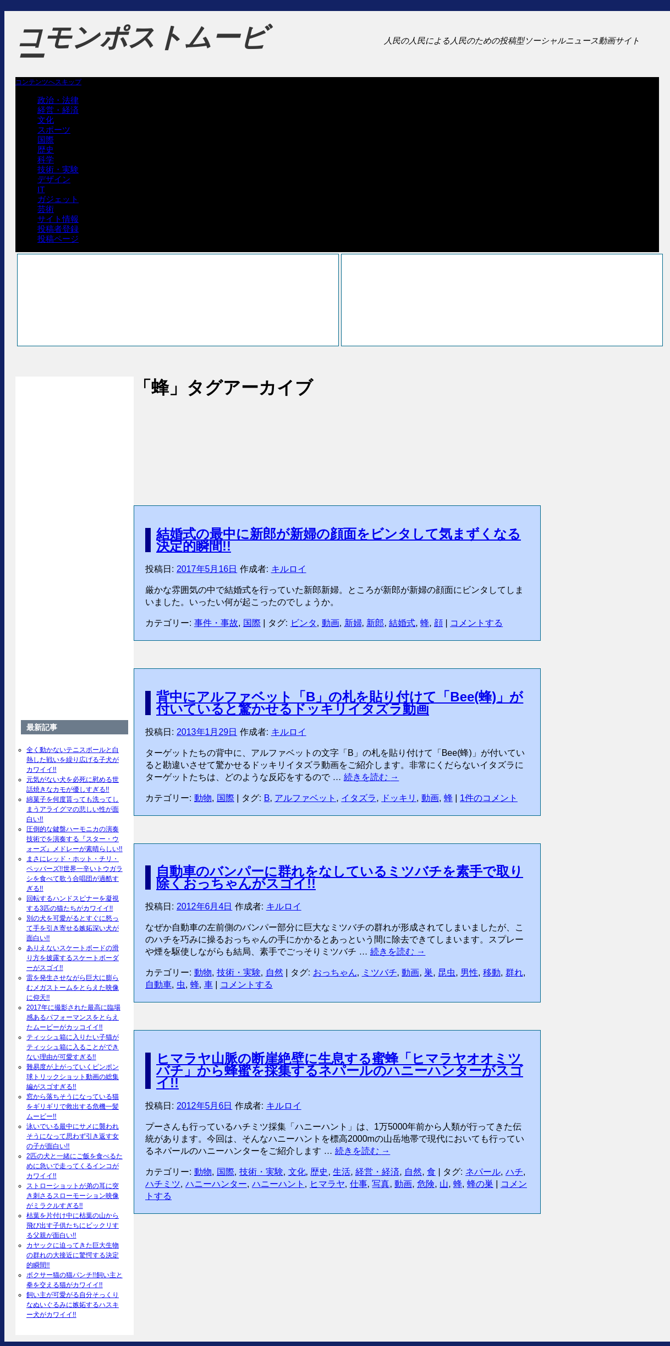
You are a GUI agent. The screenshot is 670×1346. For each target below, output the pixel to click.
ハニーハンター (216, 1184)
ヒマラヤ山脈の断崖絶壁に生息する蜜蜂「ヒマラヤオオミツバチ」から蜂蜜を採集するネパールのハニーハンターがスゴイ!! (339, 1070)
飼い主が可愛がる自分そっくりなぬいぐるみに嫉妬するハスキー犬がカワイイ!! (72, 1304)
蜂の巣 (480, 1184)
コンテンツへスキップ (48, 82)
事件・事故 (216, 623)
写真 (380, 1184)
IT (41, 189)
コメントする (476, 623)
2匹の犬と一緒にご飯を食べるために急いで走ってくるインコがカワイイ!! (74, 1166)
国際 (45, 139)
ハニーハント (278, 1184)
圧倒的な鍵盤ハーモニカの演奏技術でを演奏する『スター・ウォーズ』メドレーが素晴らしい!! (74, 839)
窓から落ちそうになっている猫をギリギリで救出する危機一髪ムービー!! (72, 1106)
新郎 (375, 623)
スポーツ (53, 129)
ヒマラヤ (327, 1184)
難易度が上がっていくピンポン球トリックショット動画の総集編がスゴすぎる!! (72, 1077)
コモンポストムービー (141, 47)
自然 (274, 972)
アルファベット (305, 798)
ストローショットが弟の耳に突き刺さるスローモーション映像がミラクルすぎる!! (72, 1195)
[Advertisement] (337, 440)
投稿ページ (58, 238)
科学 (45, 159)
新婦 (353, 623)
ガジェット (58, 199)
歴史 (45, 149)
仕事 (358, 1184)
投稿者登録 (58, 228)
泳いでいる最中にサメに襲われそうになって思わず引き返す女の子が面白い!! (72, 1136)
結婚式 (402, 623)
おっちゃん (335, 972)
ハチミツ (162, 1184)
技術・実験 (58, 169)
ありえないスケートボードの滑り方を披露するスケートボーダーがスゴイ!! (72, 958)
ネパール (483, 1171)
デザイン (53, 179)
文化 (45, 119)
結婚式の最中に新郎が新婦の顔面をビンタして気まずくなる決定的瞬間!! (338, 539)
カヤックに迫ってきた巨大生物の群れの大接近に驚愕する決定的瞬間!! (72, 1255)
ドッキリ (398, 798)
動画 (330, 623)
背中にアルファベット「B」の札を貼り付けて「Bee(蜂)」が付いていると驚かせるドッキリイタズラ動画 (339, 702)
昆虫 (446, 972)
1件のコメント (489, 798)
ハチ (514, 1171)
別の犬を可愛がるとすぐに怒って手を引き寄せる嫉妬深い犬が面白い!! (72, 928)
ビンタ (303, 623)
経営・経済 (58, 110)
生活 (341, 1171)
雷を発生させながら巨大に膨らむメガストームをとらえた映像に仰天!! (72, 987)
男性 (469, 972)
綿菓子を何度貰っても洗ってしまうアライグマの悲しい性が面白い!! (72, 809)
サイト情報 (58, 219)
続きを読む (371, 777)
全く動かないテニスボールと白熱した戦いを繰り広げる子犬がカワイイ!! (72, 759)
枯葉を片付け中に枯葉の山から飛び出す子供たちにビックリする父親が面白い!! (72, 1225)
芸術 (45, 209)
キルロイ (288, 569)
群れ (514, 972)
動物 (203, 798)
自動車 (158, 984)
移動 (492, 972)
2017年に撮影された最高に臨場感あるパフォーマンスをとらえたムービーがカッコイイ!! (73, 1017)
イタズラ (358, 798)
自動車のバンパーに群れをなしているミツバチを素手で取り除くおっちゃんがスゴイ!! (339, 877)
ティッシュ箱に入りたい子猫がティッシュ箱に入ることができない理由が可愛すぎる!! (72, 1047)
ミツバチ (379, 972)
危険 (426, 1184)
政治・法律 (58, 100)
